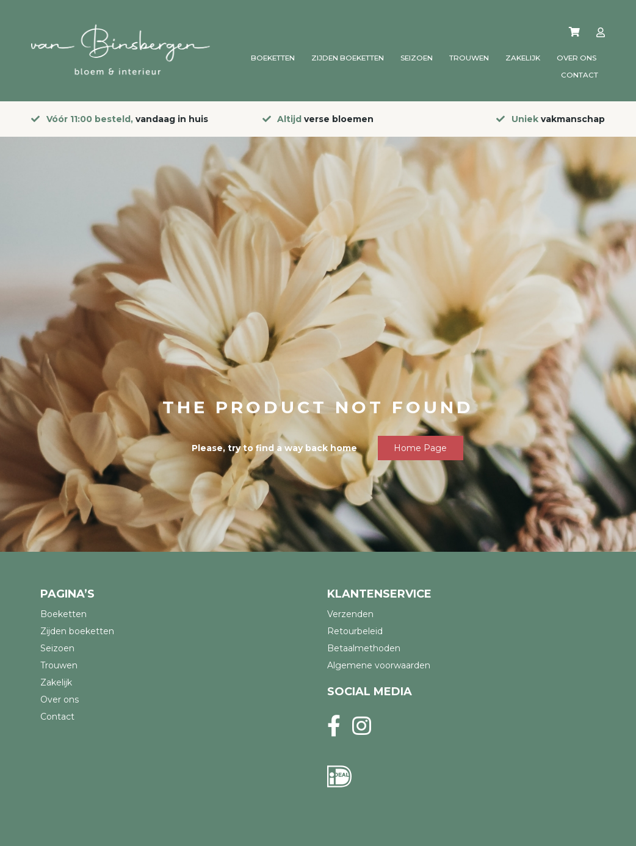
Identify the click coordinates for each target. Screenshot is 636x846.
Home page (420, 448)
